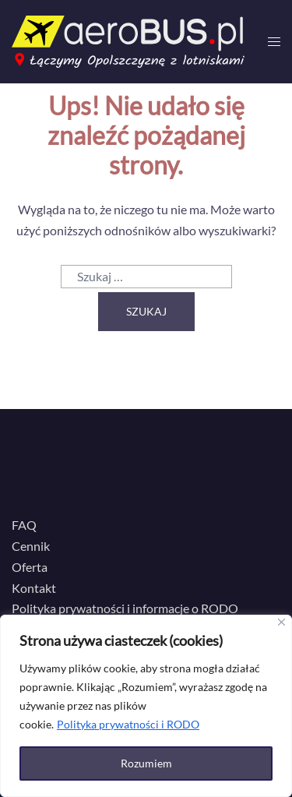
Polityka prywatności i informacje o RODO (125, 608)
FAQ (24, 524)
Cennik (31, 545)
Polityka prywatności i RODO (128, 724)
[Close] (281, 622)
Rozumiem (146, 763)
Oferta (29, 566)
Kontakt (34, 587)
